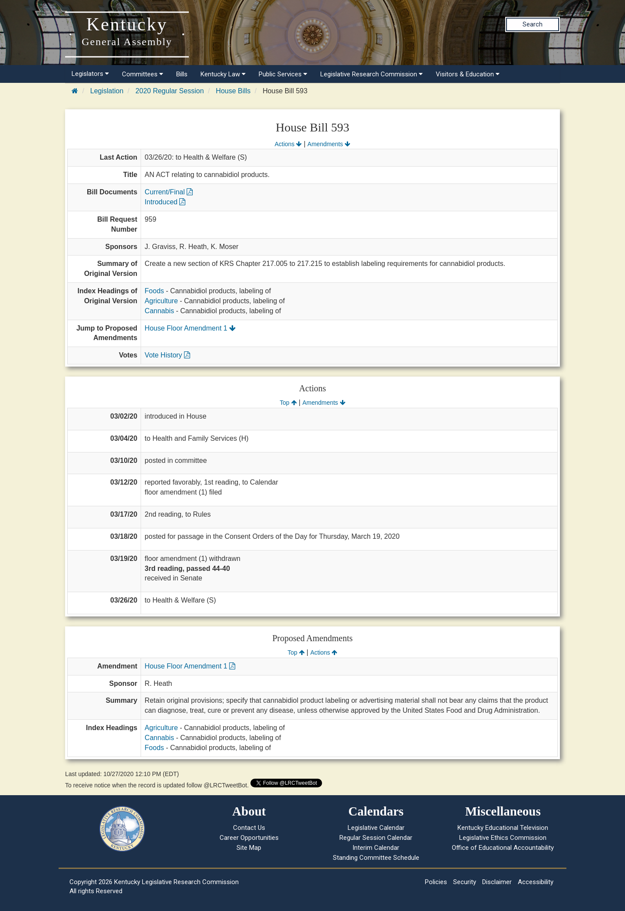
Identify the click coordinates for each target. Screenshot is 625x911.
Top (288, 402)
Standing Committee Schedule (376, 858)
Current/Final (169, 192)
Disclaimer (497, 882)
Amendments (328, 144)
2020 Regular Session (169, 91)
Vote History (167, 355)
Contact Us (249, 828)
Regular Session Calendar (375, 838)
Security (464, 882)
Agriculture (161, 301)
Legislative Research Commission (371, 74)
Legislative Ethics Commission (502, 838)
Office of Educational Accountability (503, 848)
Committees (142, 74)
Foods (154, 291)
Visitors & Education (468, 74)
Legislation (107, 91)
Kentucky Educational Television (502, 828)
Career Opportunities (249, 838)
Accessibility (535, 882)
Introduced (165, 202)
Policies (436, 882)
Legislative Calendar (376, 828)
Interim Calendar (375, 848)
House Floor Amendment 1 (190, 328)
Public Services (283, 74)
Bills (182, 74)
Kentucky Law (223, 74)
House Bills (233, 91)
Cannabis (159, 311)
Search (533, 24)
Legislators (90, 74)
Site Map (249, 848)
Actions (288, 144)
